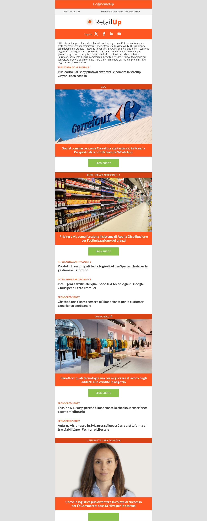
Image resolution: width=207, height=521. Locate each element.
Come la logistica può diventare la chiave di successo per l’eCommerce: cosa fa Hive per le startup (103, 504)
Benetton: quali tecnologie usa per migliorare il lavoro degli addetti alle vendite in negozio (103, 380)
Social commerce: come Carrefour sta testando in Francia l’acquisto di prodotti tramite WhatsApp (103, 150)
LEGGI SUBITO (103, 163)
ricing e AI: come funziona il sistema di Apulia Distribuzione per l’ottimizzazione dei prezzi (104, 238)
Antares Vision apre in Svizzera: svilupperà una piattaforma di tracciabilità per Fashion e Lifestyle (102, 427)
